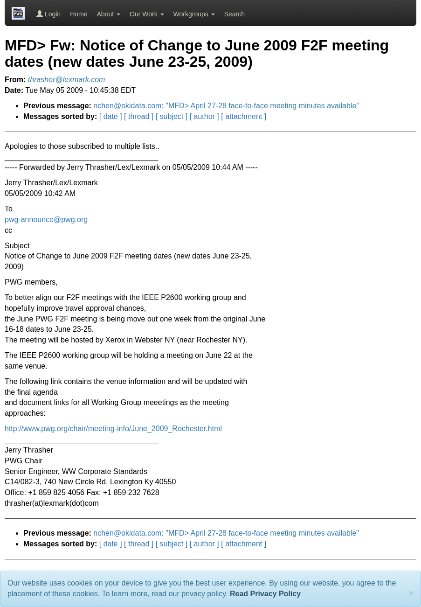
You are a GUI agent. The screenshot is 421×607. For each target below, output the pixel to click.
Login (48, 14)
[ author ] (204, 116)
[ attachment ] (243, 116)
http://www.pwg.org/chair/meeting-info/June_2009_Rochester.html (113, 429)
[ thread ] (138, 116)
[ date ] (110, 116)
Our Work (147, 14)
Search (234, 14)
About (108, 14)
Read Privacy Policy (265, 594)
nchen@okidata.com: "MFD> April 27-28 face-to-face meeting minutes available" (226, 106)
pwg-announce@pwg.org (46, 219)
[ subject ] (171, 116)
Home (78, 14)
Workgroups (194, 14)
